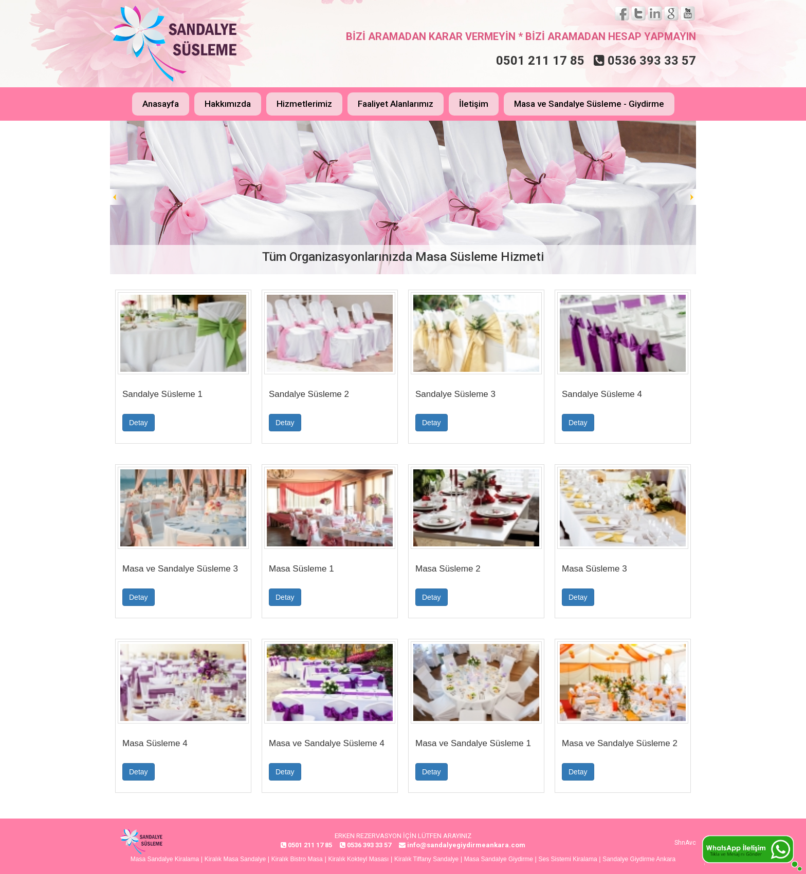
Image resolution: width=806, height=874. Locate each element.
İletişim (473, 104)
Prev (118, 197)
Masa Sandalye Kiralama (165, 859)
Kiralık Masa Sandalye (235, 859)
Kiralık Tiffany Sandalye (426, 859)
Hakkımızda (228, 104)
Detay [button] (138, 423)
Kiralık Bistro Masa (297, 859)
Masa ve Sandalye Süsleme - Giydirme (589, 104)
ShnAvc (685, 842)
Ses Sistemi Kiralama (568, 859)
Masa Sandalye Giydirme (498, 859)
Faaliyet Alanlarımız (395, 104)
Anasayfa (160, 104)
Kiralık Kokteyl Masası (358, 859)
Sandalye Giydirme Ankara (638, 859)
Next (688, 197)
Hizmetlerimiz (304, 104)
